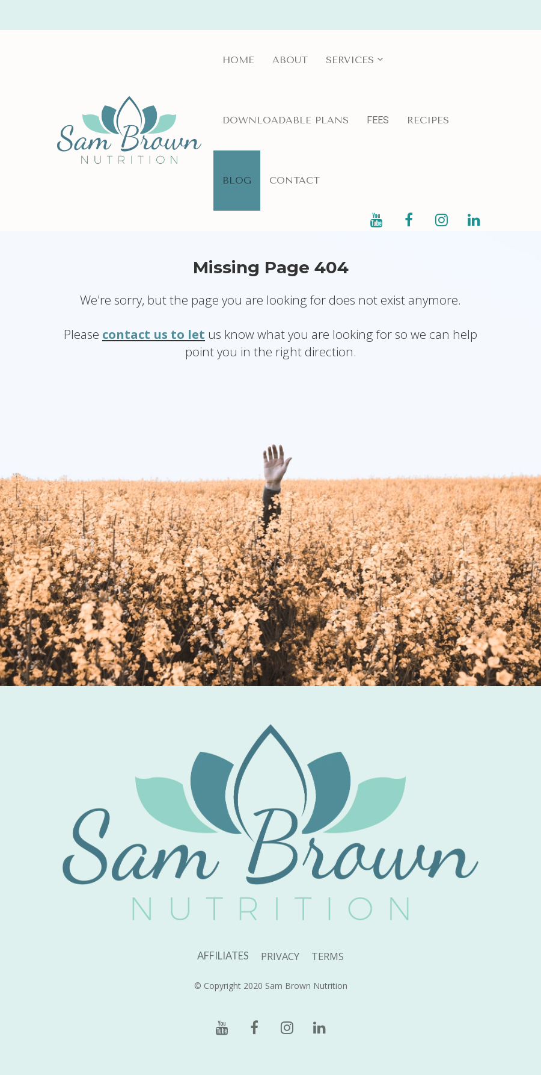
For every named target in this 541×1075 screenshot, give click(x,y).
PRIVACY (280, 956)
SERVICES (350, 60)
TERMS (327, 956)
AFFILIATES (223, 956)
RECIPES (428, 120)
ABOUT (290, 60)
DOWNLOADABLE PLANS (285, 120)
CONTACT (294, 180)
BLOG (236, 180)
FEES (378, 120)
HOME (238, 60)
